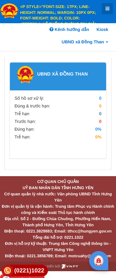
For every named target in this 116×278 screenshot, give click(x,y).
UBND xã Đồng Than (85, 41)
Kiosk (102, 29)
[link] (25, 271)
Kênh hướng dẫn (69, 29)
